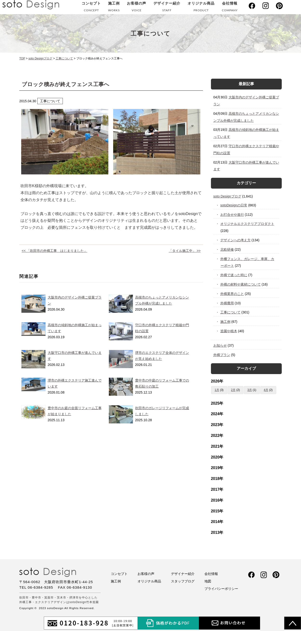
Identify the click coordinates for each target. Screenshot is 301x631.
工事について (231, 312)
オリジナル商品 (201, 7)
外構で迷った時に (234, 275)
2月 (233, 390)
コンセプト (91, 7)
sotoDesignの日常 (234, 205)
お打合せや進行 (232, 215)
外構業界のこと (232, 294)
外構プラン (221, 355)
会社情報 (230, 7)
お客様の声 (136, 7)
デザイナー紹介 (166, 7)
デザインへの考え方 (236, 240)
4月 (266, 390)
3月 (249, 390)
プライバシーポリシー (221, 589)
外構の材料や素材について (241, 284)
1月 (217, 390)
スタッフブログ (183, 581)
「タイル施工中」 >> (185, 251)
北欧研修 (227, 249)
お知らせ (220, 345)
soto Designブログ (227, 196)
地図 (207, 581)
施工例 (114, 7)
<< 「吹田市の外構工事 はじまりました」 (54, 251)
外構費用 (227, 303)
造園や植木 (229, 331)
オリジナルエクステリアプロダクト (247, 224)
